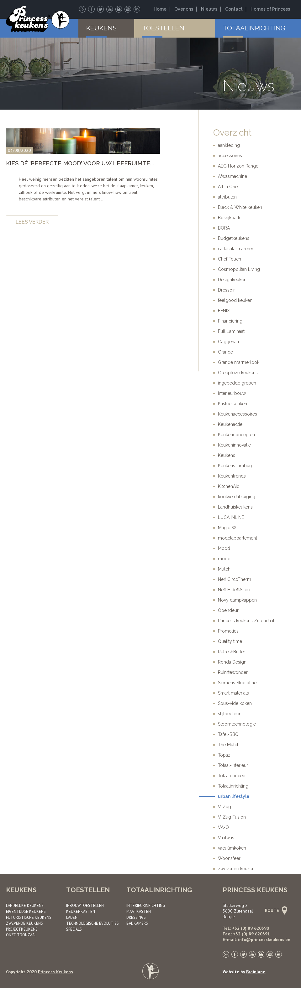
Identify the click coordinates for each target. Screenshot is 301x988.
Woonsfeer (229, 858)
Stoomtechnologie (237, 724)
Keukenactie (230, 424)
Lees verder (32, 222)
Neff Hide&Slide (234, 589)
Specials (74, 929)
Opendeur (228, 610)
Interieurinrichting (145, 905)
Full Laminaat (231, 331)
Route (275, 910)
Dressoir (226, 289)
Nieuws (209, 9)
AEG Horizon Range (238, 165)
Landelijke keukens (25, 905)
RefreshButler (231, 651)
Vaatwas (226, 837)
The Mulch (229, 744)
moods (225, 558)
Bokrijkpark (229, 217)
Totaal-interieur (233, 765)
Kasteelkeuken (232, 403)
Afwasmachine (232, 176)
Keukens (101, 28)
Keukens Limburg (236, 465)
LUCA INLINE (231, 517)
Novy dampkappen (237, 600)
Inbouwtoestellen (85, 905)
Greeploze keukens (238, 372)
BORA (224, 227)
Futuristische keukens (28, 917)
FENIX (224, 310)
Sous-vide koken (235, 703)
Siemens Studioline (237, 682)
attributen (227, 196)
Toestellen (163, 28)
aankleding (229, 145)
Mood (224, 548)
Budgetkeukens (233, 238)
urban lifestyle (233, 796)
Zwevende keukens (24, 923)
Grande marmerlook (238, 362)
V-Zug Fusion (232, 817)
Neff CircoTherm (234, 579)
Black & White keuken (240, 207)
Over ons (183, 9)
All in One (228, 186)
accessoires (230, 155)
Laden (71, 917)
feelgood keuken (235, 300)
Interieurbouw (232, 393)
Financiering (230, 320)
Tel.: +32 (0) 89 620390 (246, 928)
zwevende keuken (236, 868)
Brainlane (255, 972)
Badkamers (137, 923)
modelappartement (237, 538)
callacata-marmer (235, 248)
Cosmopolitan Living (239, 269)
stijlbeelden (229, 713)
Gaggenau (228, 341)
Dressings (136, 917)
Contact (234, 9)
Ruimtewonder (233, 672)
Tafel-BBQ (228, 734)
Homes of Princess (270, 9)
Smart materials (233, 693)
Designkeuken (232, 279)
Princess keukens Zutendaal (246, 620)
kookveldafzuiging (236, 496)
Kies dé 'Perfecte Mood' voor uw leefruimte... (80, 163)
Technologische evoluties (92, 923)
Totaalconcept (232, 775)
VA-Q (223, 827)
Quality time (230, 641)
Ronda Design (232, 662)
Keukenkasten (80, 911)
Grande (225, 351)
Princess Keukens (55, 972)
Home (160, 9)
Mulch (224, 569)
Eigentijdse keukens (26, 911)
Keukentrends (232, 475)
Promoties (228, 631)
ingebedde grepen (237, 382)
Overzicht (232, 132)
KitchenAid (229, 486)
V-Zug (224, 806)
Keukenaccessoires (237, 413)
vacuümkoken (232, 848)
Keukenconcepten (236, 434)
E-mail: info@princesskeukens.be (256, 939)
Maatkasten (138, 911)
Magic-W (227, 527)
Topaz (224, 755)
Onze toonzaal (21, 934)
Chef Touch (229, 258)
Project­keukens (22, 929)
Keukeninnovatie (234, 444)
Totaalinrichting (254, 28)
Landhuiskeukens (235, 507)
